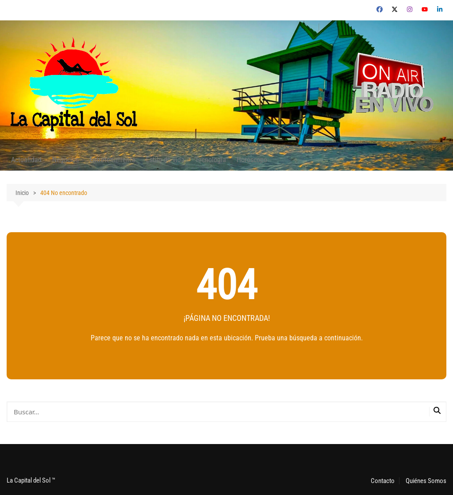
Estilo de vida (165, 160)
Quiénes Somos (426, 480)
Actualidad (26, 160)
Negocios (65, 160)
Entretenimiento (112, 160)
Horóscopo (252, 160)
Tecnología (210, 160)
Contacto (383, 480)
